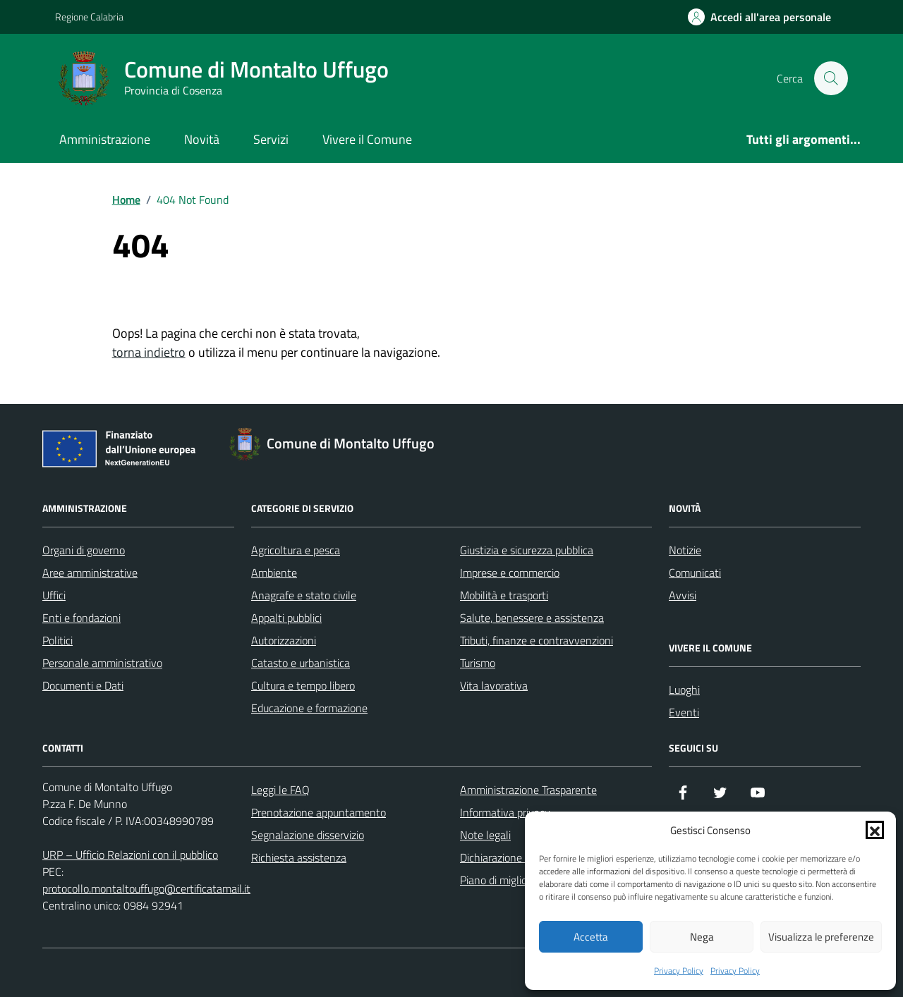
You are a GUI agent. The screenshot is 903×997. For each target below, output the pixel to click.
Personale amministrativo (102, 662)
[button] (875, 830)
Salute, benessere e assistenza (532, 617)
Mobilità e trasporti (504, 595)
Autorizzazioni (283, 640)
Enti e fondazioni (81, 617)
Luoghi (684, 689)
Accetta (591, 937)
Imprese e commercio (509, 572)
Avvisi (682, 595)
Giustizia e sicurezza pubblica (526, 550)
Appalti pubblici (286, 617)
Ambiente (274, 572)
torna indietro (149, 352)
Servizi (271, 139)
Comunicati (695, 572)
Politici (57, 640)
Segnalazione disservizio (307, 834)
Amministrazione (104, 139)
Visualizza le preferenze (821, 937)
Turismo (477, 662)
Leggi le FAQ (280, 789)
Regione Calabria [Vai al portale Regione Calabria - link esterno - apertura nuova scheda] (89, 16)
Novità (201, 139)
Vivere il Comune (367, 139)
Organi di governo (83, 550)
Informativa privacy (505, 812)
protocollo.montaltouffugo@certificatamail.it (146, 888)
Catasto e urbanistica (300, 662)
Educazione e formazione (309, 707)
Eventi (684, 712)
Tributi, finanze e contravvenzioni (536, 640)
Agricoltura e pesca (295, 550)
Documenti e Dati (82, 685)
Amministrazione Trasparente (528, 789)
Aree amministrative (90, 572)
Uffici (54, 595)
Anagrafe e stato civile (303, 595)
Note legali (485, 834)
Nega (702, 937)
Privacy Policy (678, 971)
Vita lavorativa (494, 685)
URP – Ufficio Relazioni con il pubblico (130, 854)
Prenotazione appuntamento (318, 812)
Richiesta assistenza (298, 857)
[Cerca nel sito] (831, 78)
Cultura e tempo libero (303, 685)
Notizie (685, 550)
